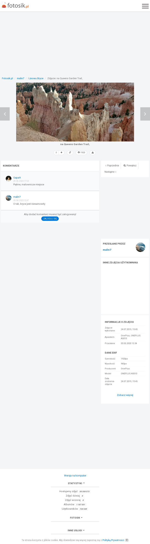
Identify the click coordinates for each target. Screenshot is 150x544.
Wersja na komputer (75, 475)
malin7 (107, 250)
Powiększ (130, 165)
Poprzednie (112, 165)
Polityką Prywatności (113, 540)
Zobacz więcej (125, 395)
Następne (110, 172)
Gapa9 (17, 177)
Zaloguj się (50, 218)
